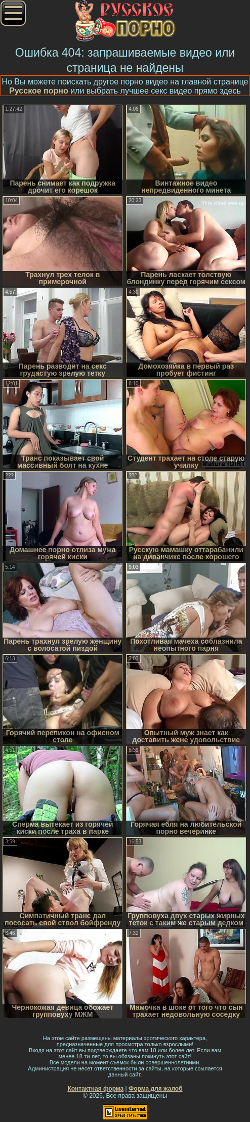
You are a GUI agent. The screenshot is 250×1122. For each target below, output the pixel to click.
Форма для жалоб (156, 1088)
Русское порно (38, 90)
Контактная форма (95, 1088)
